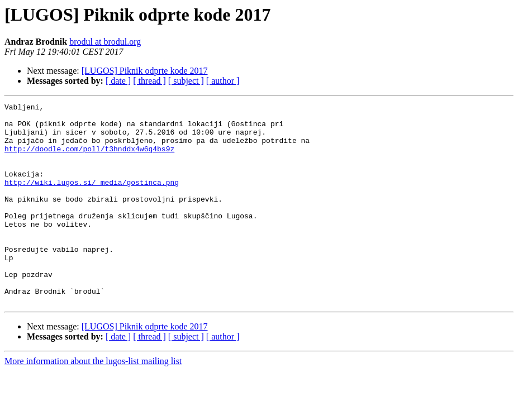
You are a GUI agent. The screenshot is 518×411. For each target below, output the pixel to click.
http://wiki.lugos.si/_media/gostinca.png (91, 199)
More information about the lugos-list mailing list (93, 401)
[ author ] (223, 80)
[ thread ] (149, 80)
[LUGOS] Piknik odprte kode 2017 (145, 70)
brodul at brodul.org (105, 41)
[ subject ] (186, 80)
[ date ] (118, 80)
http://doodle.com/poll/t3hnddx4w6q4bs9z (89, 159)
